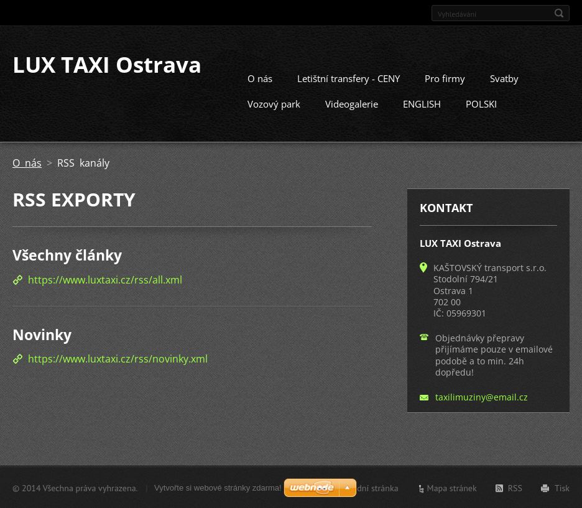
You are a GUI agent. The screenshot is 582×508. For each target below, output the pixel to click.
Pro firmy (445, 78)
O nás (259, 78)
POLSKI (481, 103)
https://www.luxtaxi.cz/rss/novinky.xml (118, 358)
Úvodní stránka (371, 487)
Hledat (559, 13)
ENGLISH (422, 103)
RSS (515, 487)
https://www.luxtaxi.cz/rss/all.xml (105, 279)
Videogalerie (351, 103)
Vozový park (273, 103)
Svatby (504, 78)
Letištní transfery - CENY (348, 78)
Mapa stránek (452, 487)
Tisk (562, 487)
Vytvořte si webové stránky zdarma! (218, 487)
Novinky (42, 334)
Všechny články (67, 254)
